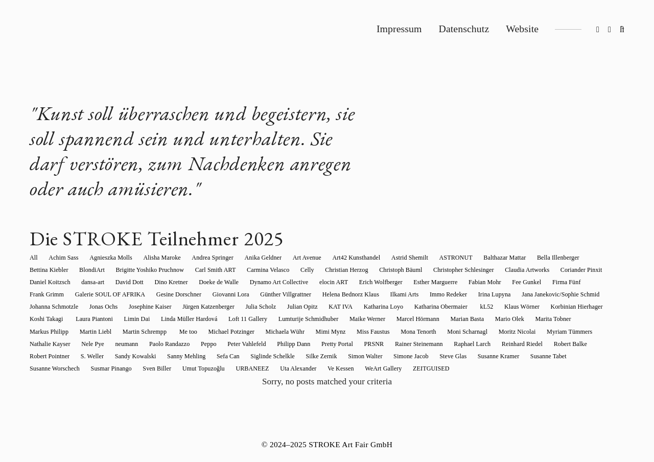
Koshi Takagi (453, 306)
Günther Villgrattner (153, 294)
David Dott (44, 282)
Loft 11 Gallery (49, 318)
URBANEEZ (456, 356)
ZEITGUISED (48, 368)
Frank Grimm (496, 282)
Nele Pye (408, 331)
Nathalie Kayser (368, 331)
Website (522, 28)
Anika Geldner (249, 257)
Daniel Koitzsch (555, 269)
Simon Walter (47, 356)
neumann (439, 331)
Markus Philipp (383, 318)
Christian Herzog (283, 269)
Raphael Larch (172, 344)
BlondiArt (42, 269)
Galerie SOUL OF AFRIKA (557, 282)
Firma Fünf (456, 282)
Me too (514, 318)
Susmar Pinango (323, 356)
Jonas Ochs (532, 294)
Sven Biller (367, 356)
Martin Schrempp (473, 318)
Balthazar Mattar (476, 257)
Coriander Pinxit (506, 269)
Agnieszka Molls (105, 257)
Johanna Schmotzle (485, 294)
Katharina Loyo (219, 306)
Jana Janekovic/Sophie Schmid (414, 294)
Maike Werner (163, 318)
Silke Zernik (564, 344)
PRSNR (79, 344)
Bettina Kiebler (575, 257)
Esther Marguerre (333, 282)
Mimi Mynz (92, 331)
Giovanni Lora (101, 294)
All (34, 257)
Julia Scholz (105, 306)
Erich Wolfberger (280, 282)
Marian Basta (257, 318)
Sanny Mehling (437, 344)
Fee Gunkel (418, 282)
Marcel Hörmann (210, 318)
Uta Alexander (499, 356)
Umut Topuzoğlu (410, 356)
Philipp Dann (595, 331)
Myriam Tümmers (317, 331)
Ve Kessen (539, 356)
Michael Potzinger (554, 318)
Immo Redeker (307, 294)
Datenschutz (464, 28)
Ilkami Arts (266, 294)
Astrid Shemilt (387, 257)
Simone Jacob (89, 356)
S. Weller (349, 344)
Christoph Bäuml (334, 269)
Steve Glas (129, 356)
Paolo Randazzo (479, 331)
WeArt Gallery (578, 356)
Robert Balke (264, 344)
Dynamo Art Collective (184, 282)
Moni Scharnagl (220, 331)
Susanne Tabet (219, 356)
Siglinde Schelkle (518, 344)
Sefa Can (476, 344)
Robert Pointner (309, 344)
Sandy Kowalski (389, 344)
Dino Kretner (82, 282)
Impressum (399, 28)
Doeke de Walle (127, 282)
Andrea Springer (201, 257)
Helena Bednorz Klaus (215, 294)
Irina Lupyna (351, 294)
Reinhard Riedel (219, 344)
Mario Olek (296, 318)
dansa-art (596, 269)
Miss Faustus (132, 331)
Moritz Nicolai (267, 331)
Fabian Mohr (379, 282)
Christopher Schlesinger (394, 269)
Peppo (516, 331)
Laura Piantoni (497, 306)
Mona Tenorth (174, 331)
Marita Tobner (337, 318)
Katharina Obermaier (274, 306)
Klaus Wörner (349, 306)
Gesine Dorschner (52, 294)
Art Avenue (290, 257)
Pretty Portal (45, 344)
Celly (246, 269)
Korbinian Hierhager (401, 306)
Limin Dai (537, 306)
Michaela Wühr (49, 331)
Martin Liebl (426, 318)
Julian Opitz (144, 306)
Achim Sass (61, 257)
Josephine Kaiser (576, 294)
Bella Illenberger (527, 257)
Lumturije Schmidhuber (107, 318)
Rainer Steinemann (122, 344)
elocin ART (236, 282)
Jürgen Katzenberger (56, 306)
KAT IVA (180, 306)
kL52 (316, 306)
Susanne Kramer (171, 356)
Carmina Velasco (210, 269)
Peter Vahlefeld (551, 331)
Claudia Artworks (455, 269)
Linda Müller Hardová (586, 306)
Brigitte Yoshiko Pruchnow (97, 269)
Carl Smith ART (160, 269)
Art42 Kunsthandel (337, 257)
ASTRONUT (430, 257)
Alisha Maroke (153, 257)
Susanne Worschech (270, 356)
